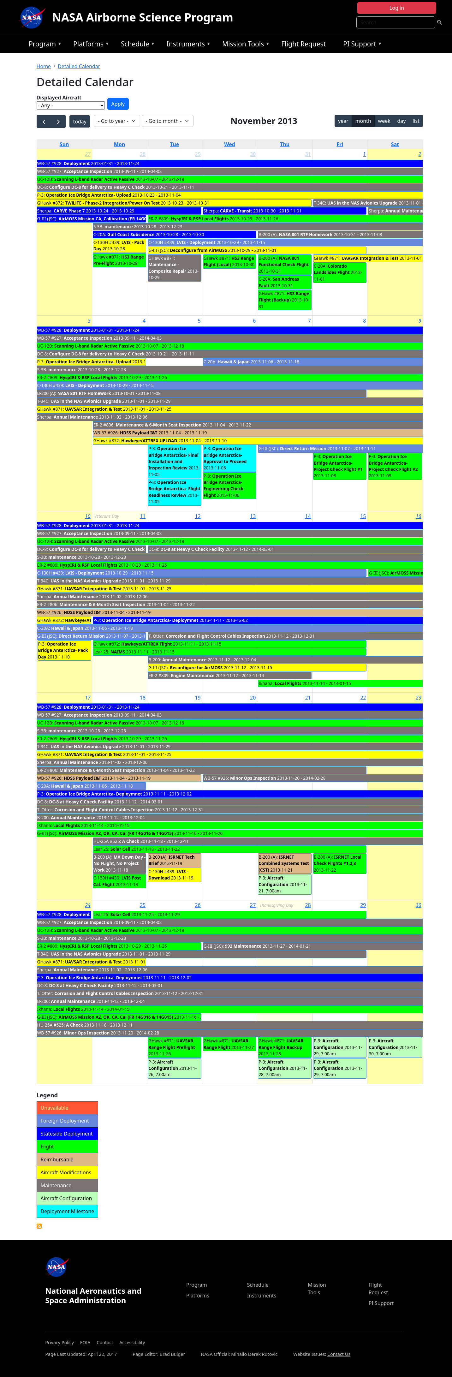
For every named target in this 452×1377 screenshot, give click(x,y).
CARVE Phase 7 (69, 211)
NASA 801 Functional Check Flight (284, 261)
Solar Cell (120, 849)
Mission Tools (244, 45)
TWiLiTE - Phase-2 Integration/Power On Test (112, 203)
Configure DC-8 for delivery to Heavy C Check (97, 187)
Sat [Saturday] (395, 144)
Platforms (89, 45)
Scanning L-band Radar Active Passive (94, 179)
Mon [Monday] (119, 144)
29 (197, 154)
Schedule (136, 45)
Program (44, 45)
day (401, 120)
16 (418, 516)
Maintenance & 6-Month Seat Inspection (159, 425)
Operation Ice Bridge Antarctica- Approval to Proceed (225, 454)
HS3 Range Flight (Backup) (284, 296)
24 (88, 905)
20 (253, 697)
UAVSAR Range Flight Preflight (171, 1044)
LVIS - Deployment (195, 242)
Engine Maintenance (192, 675)
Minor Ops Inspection (253, 778)
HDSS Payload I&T (139, 433)
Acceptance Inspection (88, 171)
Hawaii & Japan (233, 362)
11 (143, 516)
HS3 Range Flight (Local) (229, 261)
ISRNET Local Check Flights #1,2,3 (337, 860)
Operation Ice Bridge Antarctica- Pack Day (63, 650)
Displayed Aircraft (59, 97)
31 (308, 154)
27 (88, 154)
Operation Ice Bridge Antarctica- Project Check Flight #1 (338, 462)
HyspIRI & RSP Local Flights (200, 219)
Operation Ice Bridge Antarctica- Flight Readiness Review (174, 488)
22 (363, 697)
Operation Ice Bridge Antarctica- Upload (88, 195)
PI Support (361, 45)
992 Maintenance (243, 946)
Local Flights (288, 683)
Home (44, 66)
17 (88, 697)
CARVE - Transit (236, 211)
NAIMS (117, 652)
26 (197, 905)
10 (88, 516)
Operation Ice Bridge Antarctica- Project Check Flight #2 (393, 462)
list (416, 120)
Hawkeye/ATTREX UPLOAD (149, 441)
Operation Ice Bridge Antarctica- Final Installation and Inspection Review (173, 458)
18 (143, 697)
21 (308, 697)
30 (253, 154)
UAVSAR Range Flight (226, 1044)
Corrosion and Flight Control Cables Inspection (215, 636)
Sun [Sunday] (64, 144)
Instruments (187, 45)
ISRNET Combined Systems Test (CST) (284, 863)
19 (197, 697)
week (384, 120)
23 (418, 697)
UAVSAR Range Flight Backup (281, 1044)
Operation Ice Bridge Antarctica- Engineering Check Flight (223, 485)
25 (143, 905)
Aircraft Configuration (273, 881)
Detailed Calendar (79, 66)
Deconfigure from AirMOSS (198, 250)
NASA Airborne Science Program (142, 17)
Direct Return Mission (303, 448)
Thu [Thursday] (284, 144)
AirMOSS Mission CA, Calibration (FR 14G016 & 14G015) (116, 219)
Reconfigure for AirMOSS (196, 668)
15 (363, 516)
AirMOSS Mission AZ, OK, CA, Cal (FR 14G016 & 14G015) (116, 833)
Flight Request (303, 43)
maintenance (118, 227)
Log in (397, 7)
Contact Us (338, 1354)
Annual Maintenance (407, 211)
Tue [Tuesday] (174, 144)
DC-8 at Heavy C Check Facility (192, 549)
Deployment (77, 163)
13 (253, 516)
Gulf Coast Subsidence (131, 234)
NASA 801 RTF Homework (306, 234)
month (363, 120)
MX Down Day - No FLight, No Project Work (119, 863)
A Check (130, 841)
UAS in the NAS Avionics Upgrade (362, 203)
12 (197, 516)
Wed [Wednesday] (229, 144)
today (79, 121)
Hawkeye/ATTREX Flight (146, 644)
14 (308, 516)
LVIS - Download (168, 874)
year (343, 120)
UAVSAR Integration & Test (370, 258)
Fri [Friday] (339, 144)
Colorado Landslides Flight (332, 269)
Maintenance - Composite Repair (167, 267)
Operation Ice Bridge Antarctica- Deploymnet (150, 620)
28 (143, 154)
